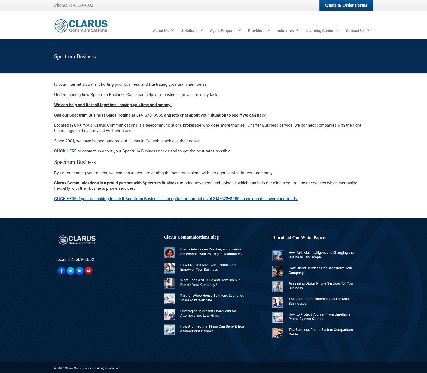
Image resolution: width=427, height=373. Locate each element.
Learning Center (322, 30)
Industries (288, 30)
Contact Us (358, 30)
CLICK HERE (65, 151)
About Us (163, 30)
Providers (259, 30)
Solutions (192, 30)
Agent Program (225, 30)
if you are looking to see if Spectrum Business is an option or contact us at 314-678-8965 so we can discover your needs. (176, 198)
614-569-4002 (80, 5)
